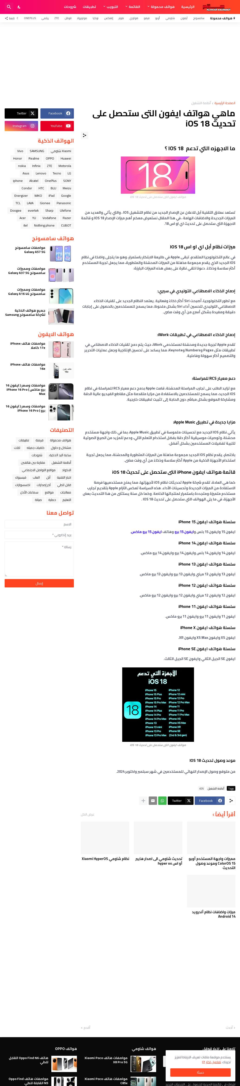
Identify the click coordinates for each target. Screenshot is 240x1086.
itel (25, 225)
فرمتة (39, 440)
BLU (53, 188)
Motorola (65, 166)
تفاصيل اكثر (213, 1062)
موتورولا (82, 18)
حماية (52, 500)
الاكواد (66, 470)
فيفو (147, 18)
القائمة (134, 7)
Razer (67, 218)
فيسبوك (20, 477)
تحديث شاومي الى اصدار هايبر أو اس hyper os (158, 861)
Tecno (57, 173)
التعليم (66, 500)
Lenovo (41, 173)
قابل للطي (64, 485)
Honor (17, 158)
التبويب (112, 7)
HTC (41, 188)
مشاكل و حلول (61, 448)
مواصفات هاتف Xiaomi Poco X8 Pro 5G (106, 1060)
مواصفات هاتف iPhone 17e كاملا (27, 345)
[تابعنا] (11, 18)
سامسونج (198, 18)
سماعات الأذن (29, 492)
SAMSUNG (37, 151)
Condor (27, 188)
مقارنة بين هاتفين (33, 463)
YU (34, 218)
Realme (34, 158)
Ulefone (65, 210)
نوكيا (96, 18)
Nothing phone (44, 225)
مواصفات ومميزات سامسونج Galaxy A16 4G (26, 291)
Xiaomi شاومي (61, 151)
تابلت (17, 448)
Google (66, 196)
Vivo (20, 151)
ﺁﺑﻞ (48, 477)
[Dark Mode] (19, 7)
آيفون (184, 18)
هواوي (133, 18)
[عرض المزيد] (143, 800)
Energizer (21, 196)
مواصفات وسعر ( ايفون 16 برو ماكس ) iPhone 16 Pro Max (25, 389)
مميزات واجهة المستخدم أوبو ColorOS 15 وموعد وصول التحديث (212, 863)
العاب (36, 477)
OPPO (50, 158)
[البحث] (9, 7)
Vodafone (49, 218)
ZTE (56, 18)
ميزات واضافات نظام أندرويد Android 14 (213, 914)
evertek (33, 210)
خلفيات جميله (35, 448)
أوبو (157, 18)
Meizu (67, 188)
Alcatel (33, 181)
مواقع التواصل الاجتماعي (39, 470)
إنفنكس (108, 18)
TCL (18, 203)
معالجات (65, 492)
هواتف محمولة (163, 7)
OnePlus (30, 18)
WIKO (38, 196)
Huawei (66, 158)
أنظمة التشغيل (201, 103)
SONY (67, 181)
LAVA (30, 203)
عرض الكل (87, 814)
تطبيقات (89, 7)
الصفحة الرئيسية (224, 103)
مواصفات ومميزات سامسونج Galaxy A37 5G (26, 271)
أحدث (229, 1028)
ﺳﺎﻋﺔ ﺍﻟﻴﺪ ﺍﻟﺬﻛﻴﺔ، (60, 455)
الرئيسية (187, 7)
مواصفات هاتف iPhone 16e (27, 366)
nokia (22, 166)
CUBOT (66, 225)
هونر (121, 18)
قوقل (68, 18)
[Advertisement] (120, 61)
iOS (201, 788)
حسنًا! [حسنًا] (200, 1072)
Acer (23, 218)
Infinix (36, 166)
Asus (26, 173)
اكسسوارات (22, 485)
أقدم (87, 1028)
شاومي (170, 18)
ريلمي (45, 18)
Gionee (45, 203)
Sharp (49, 210)
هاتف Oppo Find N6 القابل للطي (28, 1060)
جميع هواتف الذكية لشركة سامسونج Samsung (25, 312)
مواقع (49, 492)
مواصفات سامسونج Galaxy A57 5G (30, 250)
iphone (18, 181)
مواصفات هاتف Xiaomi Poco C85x (106, 1081)
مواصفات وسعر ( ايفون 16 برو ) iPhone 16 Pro (25, 408)
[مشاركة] (84, 135)
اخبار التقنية (64, 477)
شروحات (70, 7)
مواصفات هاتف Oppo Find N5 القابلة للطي (28, 1081)
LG (69, 173)
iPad (52, 196)
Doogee (15, 210)
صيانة (38, 500)
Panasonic (64, 203)
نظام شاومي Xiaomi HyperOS (105, 858)
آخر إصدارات (44, 485)
